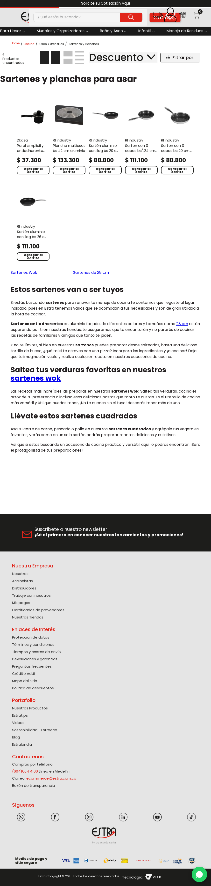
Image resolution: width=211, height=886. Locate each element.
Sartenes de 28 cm (91, 272)
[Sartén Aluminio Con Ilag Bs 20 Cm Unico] (105, 137)
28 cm (182, 324)
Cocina (29, 44)
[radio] (50, 57)
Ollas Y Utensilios (51, 44)
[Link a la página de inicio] (16, 44)
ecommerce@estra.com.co (51, 778)
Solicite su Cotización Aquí (105, 3)
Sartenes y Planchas (84, 44)
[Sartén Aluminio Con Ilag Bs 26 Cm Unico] (33, 224)
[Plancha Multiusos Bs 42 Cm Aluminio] (69, 137)
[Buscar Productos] (131, 17)
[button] (158, 17)
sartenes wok (36, 378)
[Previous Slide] (5, 3)
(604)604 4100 (25, 771)
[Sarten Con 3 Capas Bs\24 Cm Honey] (141, 137)
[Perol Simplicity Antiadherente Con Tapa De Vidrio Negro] (33, 137)
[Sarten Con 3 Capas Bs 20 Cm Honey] (177, 137)
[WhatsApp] (199, 874)
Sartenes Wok (24, 272)
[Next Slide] (205, 3)
